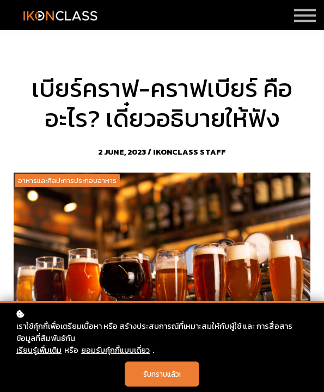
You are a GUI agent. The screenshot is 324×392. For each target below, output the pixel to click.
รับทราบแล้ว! (162, 374)
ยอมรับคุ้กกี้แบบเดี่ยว (115, 350)
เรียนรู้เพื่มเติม (39, 350)
